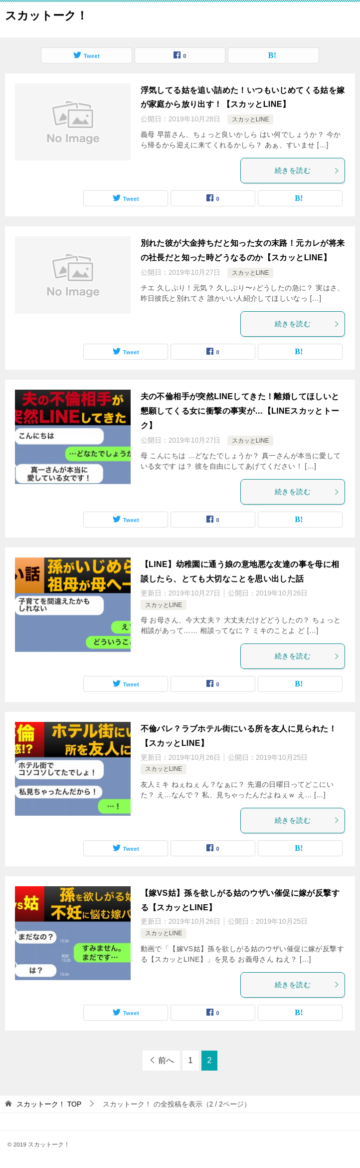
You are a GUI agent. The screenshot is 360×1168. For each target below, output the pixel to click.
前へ (166, 1060)
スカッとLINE (250, 119)
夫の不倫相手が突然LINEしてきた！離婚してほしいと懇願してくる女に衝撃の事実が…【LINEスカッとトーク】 (240, 411)
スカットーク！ (46, 14)
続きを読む (307, 170)
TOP (48, 1104)
